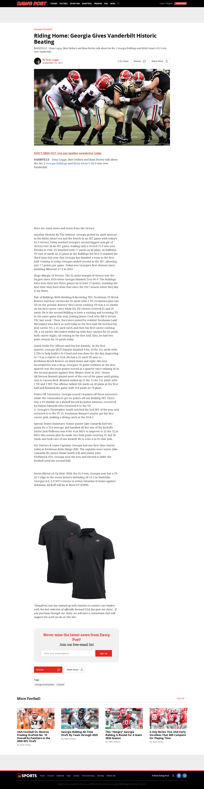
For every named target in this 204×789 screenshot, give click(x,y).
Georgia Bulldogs (56, 163)
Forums (53, 3)
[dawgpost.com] (32, 3)
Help (69, 776)
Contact (76, 776)
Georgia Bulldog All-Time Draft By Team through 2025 (79, 733)
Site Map (100, 776)
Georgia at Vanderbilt (44, 684)
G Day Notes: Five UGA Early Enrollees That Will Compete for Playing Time (168, 735)
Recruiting (75, 3)
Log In (162, 3)
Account (50, 776)
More (112, 3)
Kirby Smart (81, 163)
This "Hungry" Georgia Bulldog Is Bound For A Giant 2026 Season (123, 735)
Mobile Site (111, 776)
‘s (90, 163)
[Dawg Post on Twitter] (173, 775)
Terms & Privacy (88, 776)
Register (169, 3)
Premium (98, 3)
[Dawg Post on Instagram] (184, 775)
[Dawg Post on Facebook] (179, 775)
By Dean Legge (50, 59)
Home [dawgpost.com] (42, 776)
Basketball (87, 3)
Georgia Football (43, 29)
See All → (182, 698)
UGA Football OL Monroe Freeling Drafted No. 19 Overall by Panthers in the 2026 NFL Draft (33, 736)
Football (64, 3)
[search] (119, 3)
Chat (106, 3)
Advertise (60, 776)
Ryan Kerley (25, 744)
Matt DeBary (70, 738)
